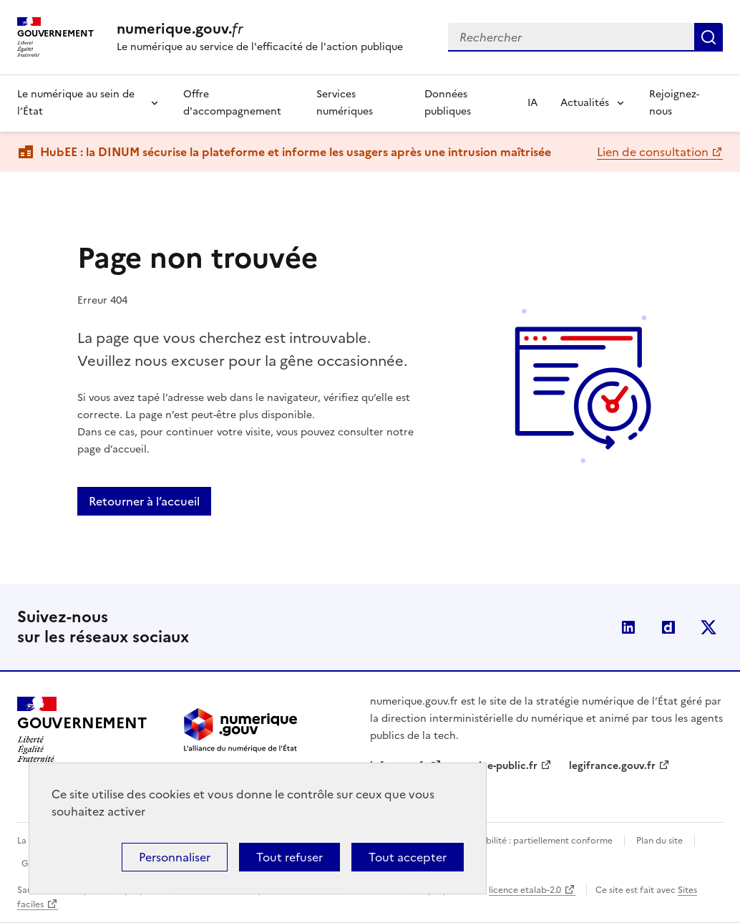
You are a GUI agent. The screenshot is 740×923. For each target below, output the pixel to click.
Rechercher (708, 37)
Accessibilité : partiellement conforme (534, 840)
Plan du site (659, 840)
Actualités (584, 102)
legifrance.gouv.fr (612, 765)
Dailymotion (668, 627)
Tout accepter (408, 857)
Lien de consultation (653, 151)
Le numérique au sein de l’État (76, 103)
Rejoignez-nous (674, 103)
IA (532, 102)
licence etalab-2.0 (525, 890)
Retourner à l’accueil (144, 501)
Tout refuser (289, 857)
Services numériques (344, 103)
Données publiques (447, 103)
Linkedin (628, 627)
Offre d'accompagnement (232, 103)
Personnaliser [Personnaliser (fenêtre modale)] (174, 857)
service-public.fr (498, 765)
